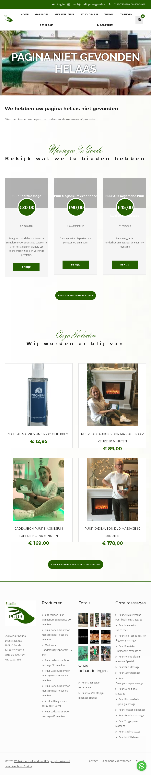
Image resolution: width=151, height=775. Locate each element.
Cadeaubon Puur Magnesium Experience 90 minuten (56, 619)
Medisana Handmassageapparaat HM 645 (57, 650)
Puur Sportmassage (128, 672)
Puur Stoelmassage (127, 731)
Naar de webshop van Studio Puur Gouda (75, 564)
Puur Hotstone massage (130, 709)
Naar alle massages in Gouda (75, 295)
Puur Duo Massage (127, 667)
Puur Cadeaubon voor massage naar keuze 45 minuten (56, 675)
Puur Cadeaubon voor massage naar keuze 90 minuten (56, 634)
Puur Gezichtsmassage (129, 715)
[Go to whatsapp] (141, 766)
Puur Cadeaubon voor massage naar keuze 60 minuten (56, 690)
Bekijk (26, 267)
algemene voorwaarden (116, 761)
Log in (58, 4)
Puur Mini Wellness (127, 737)
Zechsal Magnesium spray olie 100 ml (38, 434)
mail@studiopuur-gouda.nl (86, 4)
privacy (93, 761)
